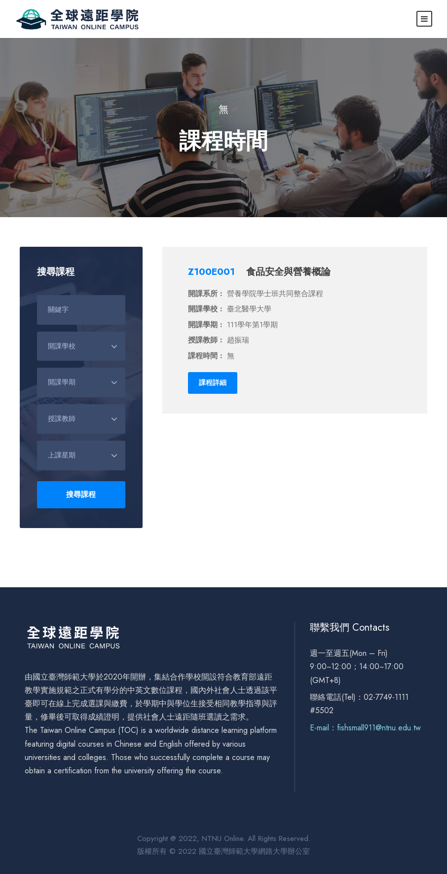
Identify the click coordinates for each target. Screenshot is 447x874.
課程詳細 (212, 382)
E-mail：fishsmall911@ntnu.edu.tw (365, 727)
